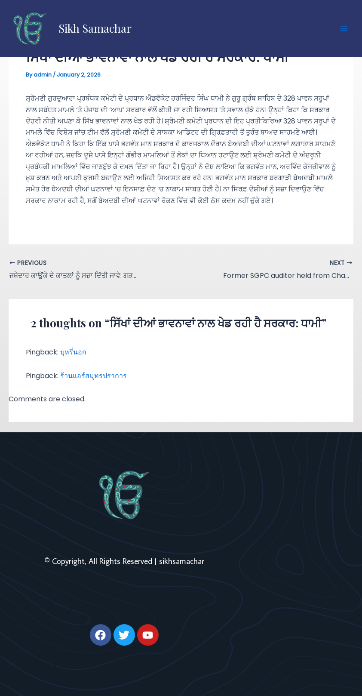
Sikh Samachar (95, 28)
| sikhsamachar (179, 560)
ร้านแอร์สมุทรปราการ (93, 376)
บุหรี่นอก (73, 352)
